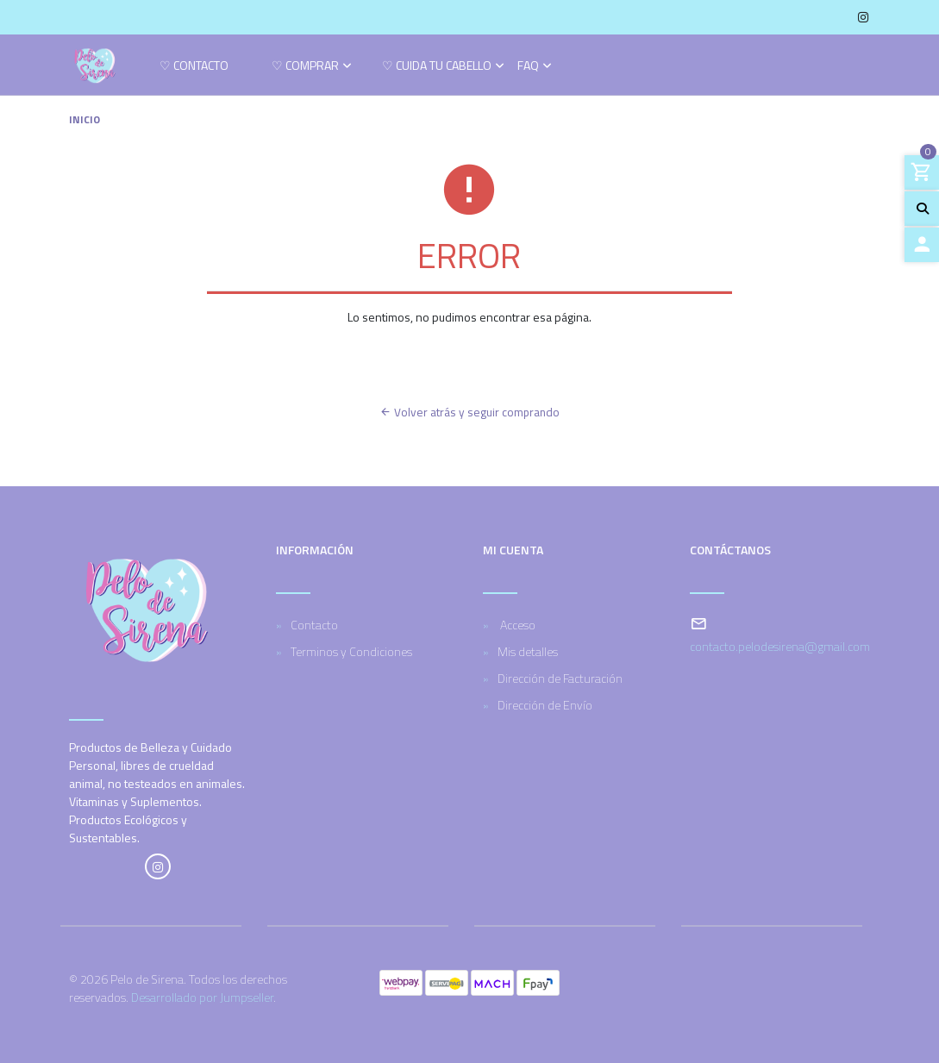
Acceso (516, 625)
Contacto (314, 625)
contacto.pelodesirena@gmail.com (780, 646)
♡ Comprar (305, 66)
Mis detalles (528, 651)
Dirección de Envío (545, 705)
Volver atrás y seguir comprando (469, 412)
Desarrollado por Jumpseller (202, 997)
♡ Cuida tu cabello (436, 66)
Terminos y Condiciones (351, 651)
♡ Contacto (194, 66)
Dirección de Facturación (560, 678)
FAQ (528, 66)
